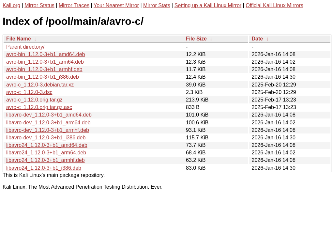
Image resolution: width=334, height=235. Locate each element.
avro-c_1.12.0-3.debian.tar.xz (40, 84)
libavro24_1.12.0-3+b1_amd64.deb (46, 145)
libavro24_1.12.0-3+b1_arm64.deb (46, 152)
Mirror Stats (156, 5)
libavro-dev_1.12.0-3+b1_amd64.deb (49, 115)
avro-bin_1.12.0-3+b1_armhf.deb (44, 69)
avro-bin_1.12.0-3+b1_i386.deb (42, 77)
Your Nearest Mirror (116, 5)
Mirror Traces (74, 5)
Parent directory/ (25, 47)
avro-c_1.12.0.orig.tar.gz (34, 99)
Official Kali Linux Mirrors (274, 5)
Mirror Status (39, 5)
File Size (196, 38)
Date (257, 38)
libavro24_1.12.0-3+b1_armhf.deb (45, 160)
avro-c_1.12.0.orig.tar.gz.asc (39, 107)
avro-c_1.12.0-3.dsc (29, 92)
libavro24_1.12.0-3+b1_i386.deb (43, 168)
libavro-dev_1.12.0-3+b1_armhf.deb (47, 130)
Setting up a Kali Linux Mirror (208, 5)
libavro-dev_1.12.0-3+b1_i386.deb (45, 137)
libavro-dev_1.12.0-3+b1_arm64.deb (48, 122)
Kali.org (11, 5)
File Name (18, 38)
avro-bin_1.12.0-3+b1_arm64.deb (45, 62)
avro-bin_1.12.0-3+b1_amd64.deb (45, 54)
